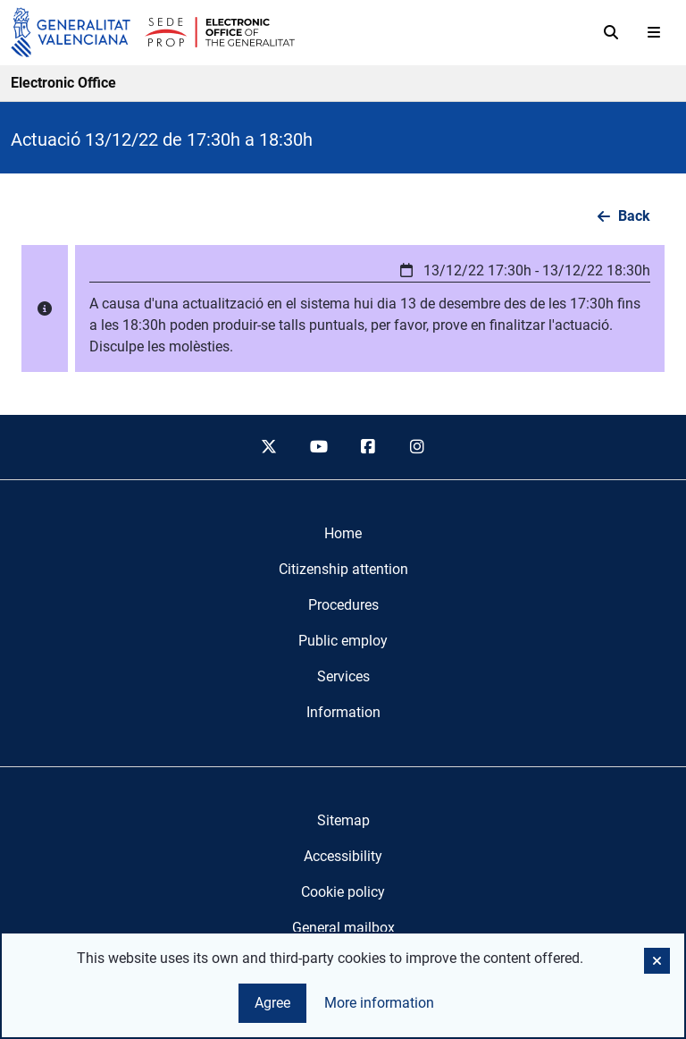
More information (379, 1002)
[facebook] (368, 447)
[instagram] (418, 447)
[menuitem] (343, 534)
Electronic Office (63, 82)
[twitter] (269, 447)
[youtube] (318, 447)
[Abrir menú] (653, 32)
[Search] (611, 32)
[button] (370, 308)
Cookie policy (343, 891)
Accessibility (343, 856)
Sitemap (343, 820)
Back (634, 215)
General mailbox (343, 927)
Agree (272, 1002)
